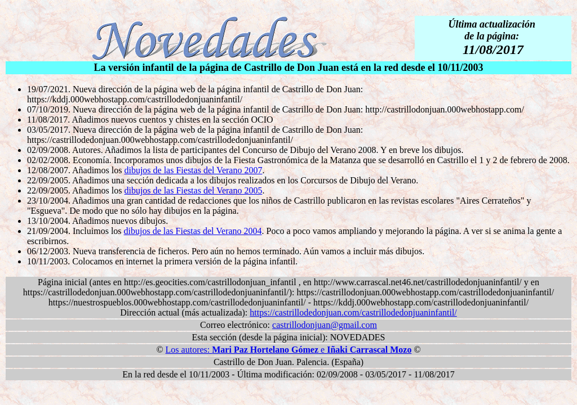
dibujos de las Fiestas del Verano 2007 (193, 170)
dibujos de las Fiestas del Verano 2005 (193, 190)
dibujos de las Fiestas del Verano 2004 (193, 231)
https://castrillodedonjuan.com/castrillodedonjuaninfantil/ (353, 312)
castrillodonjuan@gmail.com (324, 325)
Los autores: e (289, 349)
